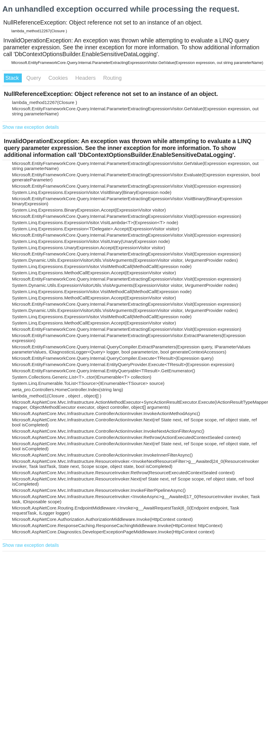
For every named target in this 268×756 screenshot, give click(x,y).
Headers (86, 78)
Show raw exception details (30, 127)
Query (34, 78)
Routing (112, 78)
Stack (12, 78)
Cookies (58, 78)
